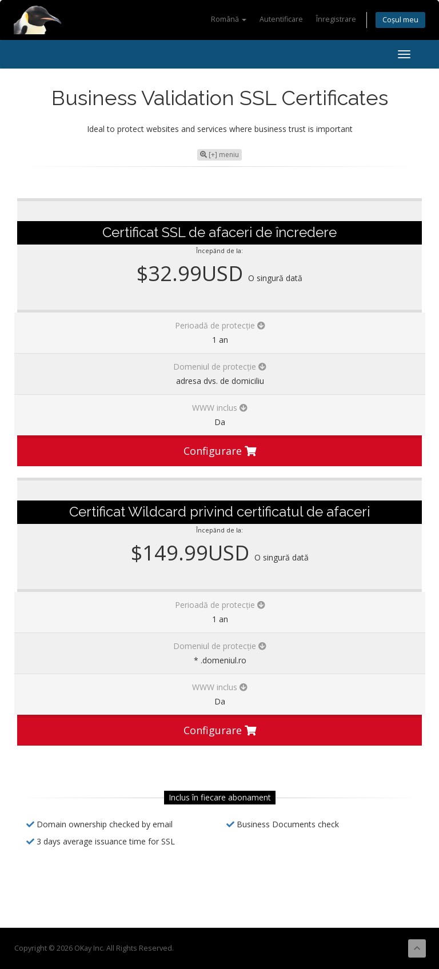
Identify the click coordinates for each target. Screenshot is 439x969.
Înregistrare (336, 19)
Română (228, 19)
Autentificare (281, 19)
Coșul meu (400, 20)
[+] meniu (219, 154)
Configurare (219, 451)
